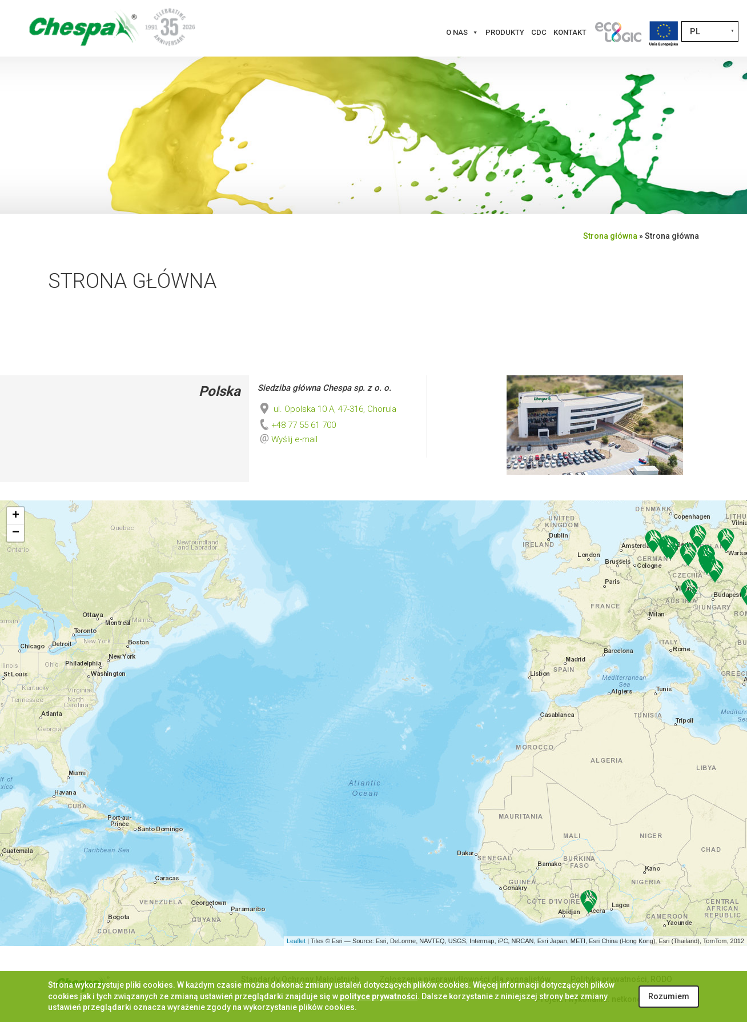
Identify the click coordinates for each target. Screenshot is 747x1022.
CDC (539, 32)
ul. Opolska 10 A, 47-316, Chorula (327, 409)
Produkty (504, 32)
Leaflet (296, 940)
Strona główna (610, 236)
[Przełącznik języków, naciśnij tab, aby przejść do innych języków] (709, 31)
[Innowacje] (618, 32)
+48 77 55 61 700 (297, 425)
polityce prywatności (378, 996)
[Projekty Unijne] (663, 32)
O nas (462, 32)
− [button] (15, 533)
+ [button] (15, 515)
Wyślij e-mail (294, 439)
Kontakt (570, 32)
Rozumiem (668, 996)
